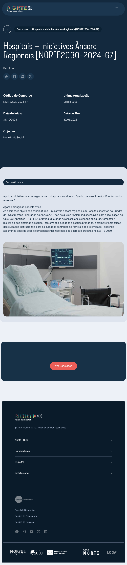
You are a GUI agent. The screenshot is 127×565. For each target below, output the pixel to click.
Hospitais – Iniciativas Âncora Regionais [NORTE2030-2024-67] (65, 29)
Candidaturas (22, 451)
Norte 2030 (21, 440)
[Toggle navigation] (115, 9)
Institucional (22, 473)
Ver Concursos (63, 365)
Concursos (22, 29)
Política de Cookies (24, 522)
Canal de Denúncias (25, 510)
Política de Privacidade (26, 516)
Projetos (19, 462)
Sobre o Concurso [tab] (15, 182)
